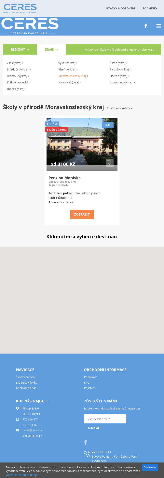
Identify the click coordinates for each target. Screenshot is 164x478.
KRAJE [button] (51, 49)
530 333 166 (30, 425)
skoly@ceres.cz (32, 436)
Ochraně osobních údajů (22, 475)
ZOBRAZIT (82, 214)
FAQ (86, 382)
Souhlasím (150, 467)
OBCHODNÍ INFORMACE (105, 369)
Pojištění (89, 388)
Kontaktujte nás (26, 388)
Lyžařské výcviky (26, 382)
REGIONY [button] (20, 49)
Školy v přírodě (25, 377)
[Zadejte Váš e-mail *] (105, 418)
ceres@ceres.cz (32, 430)
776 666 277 (30, 419)
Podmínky (90, 377)
